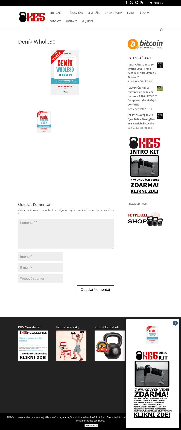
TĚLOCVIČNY (75, 13)
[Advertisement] (66, 161)
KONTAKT (71, 21)
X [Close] (175, 323)
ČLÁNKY (145, 13)
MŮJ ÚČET (87, 21)
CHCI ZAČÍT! (56, 13)
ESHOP (131, 13)
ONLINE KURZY (113, 13)
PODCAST (55, 21)
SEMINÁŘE (94, 13)
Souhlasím (91, 425)
